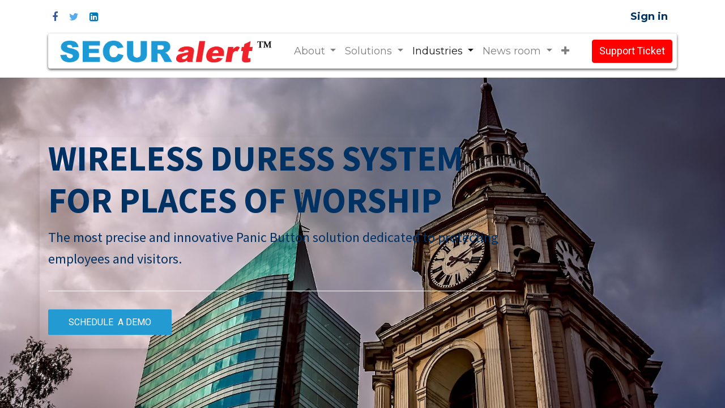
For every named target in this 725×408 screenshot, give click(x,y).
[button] (565, 51)
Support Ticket (632, 51)
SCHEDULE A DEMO (110, 322)
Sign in (649, 16)
